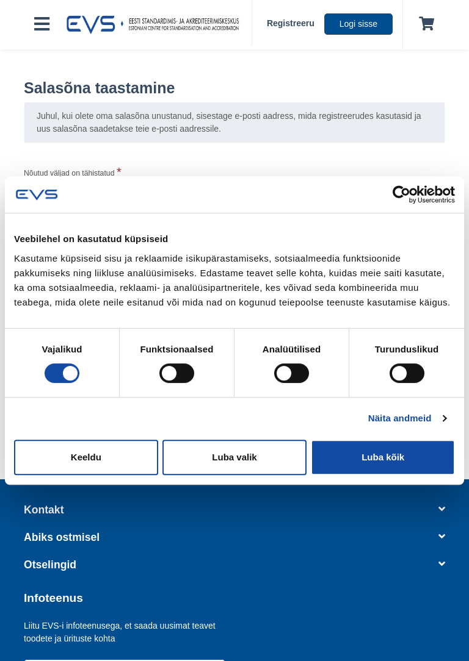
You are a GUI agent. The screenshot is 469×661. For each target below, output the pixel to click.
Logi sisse (358, 24)
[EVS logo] (156, 25)
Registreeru (290, 23)
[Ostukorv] (424, 24)
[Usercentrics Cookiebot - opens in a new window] (401, 194)
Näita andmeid (400, 418)
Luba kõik (383, 457)
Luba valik (234, 457)
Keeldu (86, 457)
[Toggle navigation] (42, 24)
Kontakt (234, 510)
